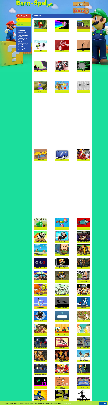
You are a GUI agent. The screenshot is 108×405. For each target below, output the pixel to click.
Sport (20, 46)
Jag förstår (103, 403)
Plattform (22, 38)
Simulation (23, 43)
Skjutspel (22, 44)
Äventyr (21, 49)
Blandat (21, 30)
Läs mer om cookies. (67, 403)
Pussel (21, 39)
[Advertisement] (62, 36)
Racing (21, 41)
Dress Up (22, 32)
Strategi (22, 48)
